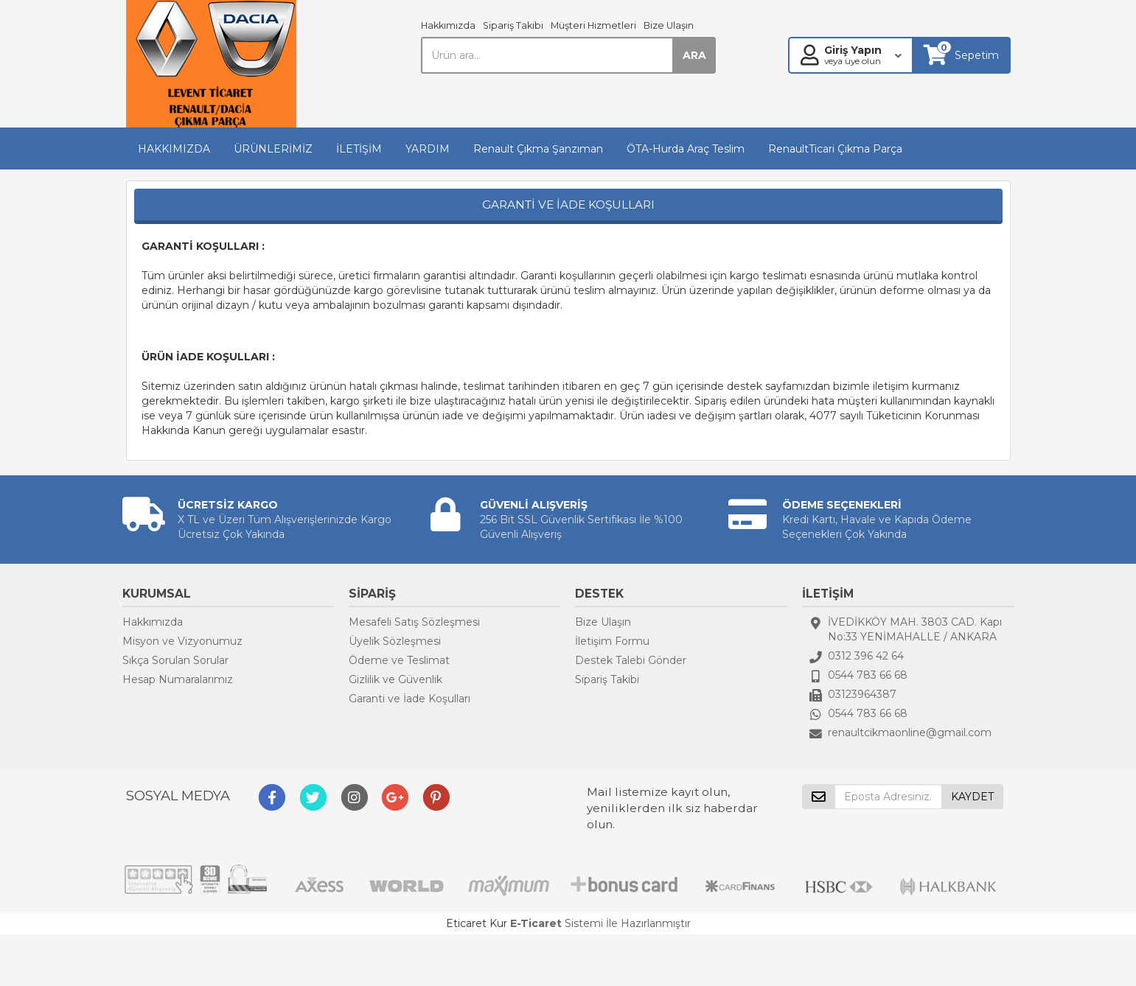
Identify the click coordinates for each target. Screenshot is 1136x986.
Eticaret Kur (476, 923)
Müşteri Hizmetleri (593, 25)
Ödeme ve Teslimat (399, 660)
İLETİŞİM (359, 148)
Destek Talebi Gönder (630, 660)
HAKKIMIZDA (174, 148)
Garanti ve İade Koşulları (409, 698)
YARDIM (427, 148)
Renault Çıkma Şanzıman (538, 148)
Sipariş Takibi (513, 25)
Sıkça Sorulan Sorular (175, 660)
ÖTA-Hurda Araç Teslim (686, 148)
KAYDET (972, 796)
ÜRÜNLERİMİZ (273, 148)
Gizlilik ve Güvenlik (395, 679)
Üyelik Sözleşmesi (395, 641)
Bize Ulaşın (669, 25)
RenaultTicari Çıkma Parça (835, 148)
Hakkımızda (448, 25)
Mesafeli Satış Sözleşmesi (414, 622)
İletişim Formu (612, 641)
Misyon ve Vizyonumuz (182, 641)
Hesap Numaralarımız (177, 679)
